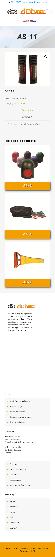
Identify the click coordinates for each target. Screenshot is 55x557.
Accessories (19, 103)
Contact (13, 528)
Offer (12, 517)
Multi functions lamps (20, 401)
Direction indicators (19, 469)
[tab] (27, 110)
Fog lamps (14, 464)
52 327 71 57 (16, 2)
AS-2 (27, 185)
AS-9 (27, 282)
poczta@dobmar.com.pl (36, 2)
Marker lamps (16, 406)
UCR (33, 551)
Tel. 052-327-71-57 (13, 436)
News (12, 512)
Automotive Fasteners (20, 485)
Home (12, 501)
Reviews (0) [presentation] (27, 117)
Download (14, 522)
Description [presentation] (27, 110)
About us (14, 507)
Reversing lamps (17, 422)
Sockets (13, 474)
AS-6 (27, 234)
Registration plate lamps (21, 417)
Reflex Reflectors (17, 411)
